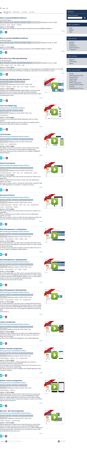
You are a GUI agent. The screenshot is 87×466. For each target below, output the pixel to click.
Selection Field (8, 207)
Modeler (16, 22)
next (19, 441)
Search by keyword (7, 163)
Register (13, 24)
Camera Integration (7, 322)
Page (23, 65)
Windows (19, 24)
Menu (19, 65)
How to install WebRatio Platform (13, 18)
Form (11, 65)
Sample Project (4, 115)
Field (14, 173)
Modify (25, 269)
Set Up (29, 22)
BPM (11, 22)
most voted (31, 12)
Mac (22, 86)
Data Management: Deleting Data (13, 290)
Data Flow (15, 205)
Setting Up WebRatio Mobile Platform (15, 79)
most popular (24, 12)
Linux (18, 86)
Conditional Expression (5, 173)
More (63, 31)
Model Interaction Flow (24, 63)
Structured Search (7, 195)
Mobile (7, 22)
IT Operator (9, 82)
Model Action (23, 385)
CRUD (1, 65)
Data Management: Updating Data (13, 260)
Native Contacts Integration (11, 380)
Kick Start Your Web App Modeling (13, 58)
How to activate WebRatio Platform (14, 38)
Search (35, 173)
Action (2, 239)
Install (8, 24)
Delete (16, 299)
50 (64, 441)
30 (61, 441)
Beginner (23, 22)
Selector (16, 207)
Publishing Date (16, 12)
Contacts (12, 390)
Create (16, 239)
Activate (2, 45)
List (15, 65)
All (7, 8)
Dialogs (7, 65)
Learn (4, 8)
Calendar (12, 358)
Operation (7, 420)
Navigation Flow (12, 144)
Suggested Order (7, 12)
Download (2, 24)
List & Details (5, 134)
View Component (16, 420)
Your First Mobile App (8, 106)
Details (2, 144)
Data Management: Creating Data (13, 229)
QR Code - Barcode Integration (12, 411)
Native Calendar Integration (11, 348)
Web (1, 22)
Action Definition (9, 239)
